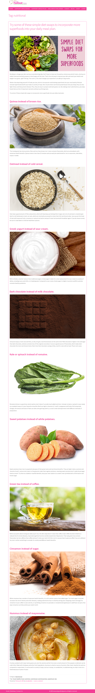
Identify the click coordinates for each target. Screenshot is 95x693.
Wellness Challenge (55, 8)
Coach (67, 8)
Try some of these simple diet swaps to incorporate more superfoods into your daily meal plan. (45, 27)
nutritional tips (42, 679)
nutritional (34, 679)
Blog (72, 8)
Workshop (13, 691)
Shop (78, 8)
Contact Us (20, 691)
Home (11, 8)
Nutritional (19, 676)
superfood (51, 679)
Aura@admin (29, 681)
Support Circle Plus (39, 8)
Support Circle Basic (22, 8)
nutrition (27, 679)
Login (83, 8)
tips (55, 679)
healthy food (20, 679)
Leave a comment (38, 681)
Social (7, 691)
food (14, 679)
